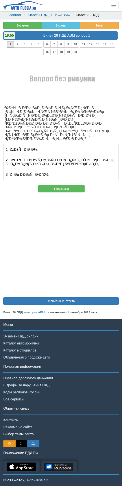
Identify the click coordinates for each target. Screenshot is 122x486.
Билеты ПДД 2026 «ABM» (49, 15)
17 (54, 52)
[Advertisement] (61, 247)
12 (90, 44)
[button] (112, 477)
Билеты (60, 25)
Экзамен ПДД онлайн (20, 336)
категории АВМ (34, 312)
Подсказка (61, 188)
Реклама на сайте (18, 427)
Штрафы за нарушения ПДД (26, 385)
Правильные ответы (61, 301)
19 (68, 52)
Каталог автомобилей (21, 343)
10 (75, 44)
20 (75, 52)
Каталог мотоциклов (19, 350)
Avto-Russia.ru (38, 480)
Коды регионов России (21, 392)
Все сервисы (13, 399)
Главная (14, 15)
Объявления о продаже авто (26, 357)
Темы (99, 25)
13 (97, 44)
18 (61, 52)
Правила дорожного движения (28, 378)
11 (83, 44)
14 (104, 44)
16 (47, 52)
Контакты (10, 420)
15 (111, 44)
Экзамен (22, 25)
